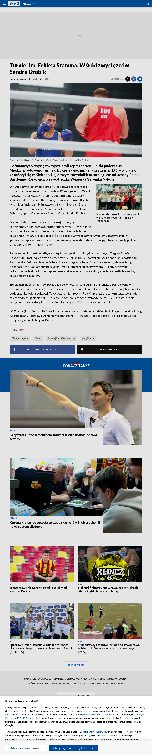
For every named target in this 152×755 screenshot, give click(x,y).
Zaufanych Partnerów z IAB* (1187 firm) (94, 714)
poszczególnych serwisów (94, 731)
